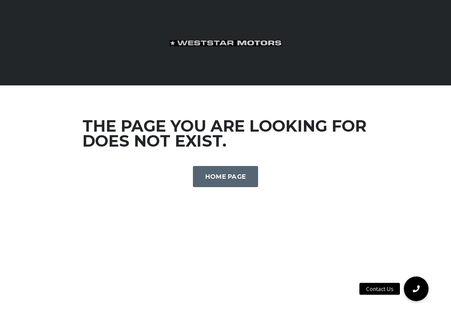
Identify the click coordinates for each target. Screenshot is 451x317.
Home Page (225, 177)
